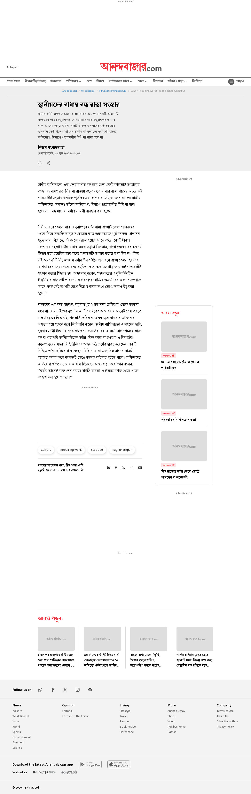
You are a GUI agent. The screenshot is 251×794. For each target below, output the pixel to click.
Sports (16, 732)
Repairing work (71, 449)
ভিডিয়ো (197, 82)
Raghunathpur (122, 449)
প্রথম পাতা (13, 82)
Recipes (124, 721)
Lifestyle (125, 711)
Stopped (97, 449)
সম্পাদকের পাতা (121, 82)
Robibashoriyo (177, 726)
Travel (123, 716)
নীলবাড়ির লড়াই (35, 82)
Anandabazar (69, 91)
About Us (222, 716)
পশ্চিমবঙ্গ (74, 82)
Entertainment (21, 737)
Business (18, 742)
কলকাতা (55, 82)
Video (171, 721)
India (15, 721)
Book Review (128, 726)
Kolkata (17, 711)
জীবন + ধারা (177, 82)
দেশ (89, 82)
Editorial (67, 711)
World (16, 726)
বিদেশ (100, 82)
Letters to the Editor (75, 716)
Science (17, 747)
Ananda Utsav (176, 711)
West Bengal (88, 91)
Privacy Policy (225, 726)
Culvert (46, 449)
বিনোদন (158, 82)
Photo (172, 716)
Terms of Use (225, 711)
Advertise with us (228, 721)
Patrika (172, 732)
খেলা (143, 82)
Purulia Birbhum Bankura (113, 91)
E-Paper (12, 67)
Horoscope (127, 732)
